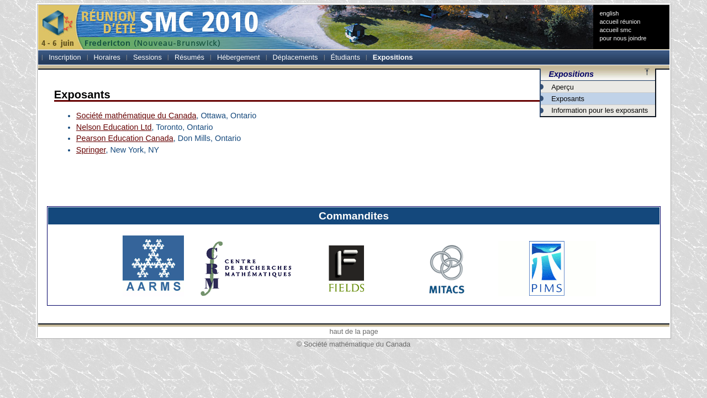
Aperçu (562, 87)
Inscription (65, 57)
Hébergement (238, 57)
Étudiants (345, 57)
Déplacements (295, 57)
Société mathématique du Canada (136, 115)
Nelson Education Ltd (114, 127)
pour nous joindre (622, 38)
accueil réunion (619, 21)
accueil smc (615, 30)
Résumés (189, 57)
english (609, 13)
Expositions (393, 57)
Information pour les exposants (599, 110)
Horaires (107, 57)
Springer (91, 149)
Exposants (567, 99)
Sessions (147, 57)
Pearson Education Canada (124, 138)
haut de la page (353, 331)
